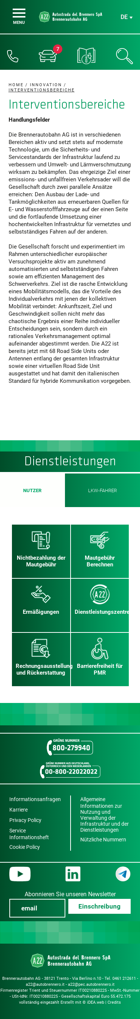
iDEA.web (95, 1002)
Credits (114, 1002)
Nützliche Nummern (103, 840)
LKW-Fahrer (102, 490)
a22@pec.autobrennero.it (91, 984)
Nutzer (32, 490)
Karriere (18, 810)
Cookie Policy (24, 847)
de (124, 17)
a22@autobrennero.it (45, 984)
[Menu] (19, 13)
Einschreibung (99, 906)
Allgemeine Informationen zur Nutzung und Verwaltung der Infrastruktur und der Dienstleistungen (104, 814)
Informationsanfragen (35, 799)
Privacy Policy (25, 820)
